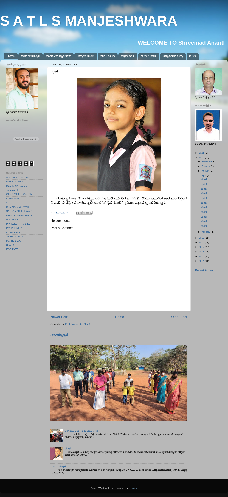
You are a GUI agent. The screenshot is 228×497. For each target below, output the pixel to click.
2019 (202, 237)
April (204, 175)
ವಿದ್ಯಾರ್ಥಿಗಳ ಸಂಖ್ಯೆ (173, 55)
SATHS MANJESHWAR (19, 211)
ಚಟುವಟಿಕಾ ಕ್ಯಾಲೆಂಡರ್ (58, 55)
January (206, 231)
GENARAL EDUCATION (19, 194)
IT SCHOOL (12, 219)
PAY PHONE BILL (15, 228)
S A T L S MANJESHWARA (89, 21)
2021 (202, 152)
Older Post (179, 317)
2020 (202, 157)
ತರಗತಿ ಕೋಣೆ (107, 55)
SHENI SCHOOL (15, 236)
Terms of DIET (13, 190)
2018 (202, 242)
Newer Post (59, 317)
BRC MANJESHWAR (17, 207)
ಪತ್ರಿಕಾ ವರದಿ (127, 55)
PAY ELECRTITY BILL (18, 224)
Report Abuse (204, 270)
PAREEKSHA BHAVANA (19, 215)
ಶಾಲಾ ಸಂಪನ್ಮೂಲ (30, 55)
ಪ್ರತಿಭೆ (68, 448)
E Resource (12, 198)
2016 (202, 251)
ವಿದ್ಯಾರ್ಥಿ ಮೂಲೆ (85, 55)
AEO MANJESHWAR (17, 177)
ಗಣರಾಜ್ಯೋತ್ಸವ (59, 334)
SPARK (10, 202)
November (207, 161)
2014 (202, 261)
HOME (11, 55)
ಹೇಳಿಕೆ (192, 55)
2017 (202, 247)
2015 (202, 256)
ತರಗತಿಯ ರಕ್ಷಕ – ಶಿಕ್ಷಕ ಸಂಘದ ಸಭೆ (81, 430)
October (206, 166)
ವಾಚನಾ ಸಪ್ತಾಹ (58, 466)
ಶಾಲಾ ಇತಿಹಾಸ (148, 55)
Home (119, 317)
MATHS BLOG (14, 240)
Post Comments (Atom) (77, 324)
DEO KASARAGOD (16, 185)
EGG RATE (12, 249)
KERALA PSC (13, 232)
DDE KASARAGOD (16, 181)
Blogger (133, 488)
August (206, 170)
